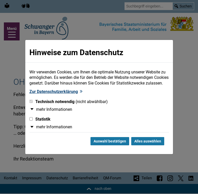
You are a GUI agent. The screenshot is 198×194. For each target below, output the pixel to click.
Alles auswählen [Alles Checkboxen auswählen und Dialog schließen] (147, 141)
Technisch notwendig (68, 101)
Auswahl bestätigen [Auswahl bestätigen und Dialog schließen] (110, 141)
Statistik (40, 119)
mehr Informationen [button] (54, 109)
